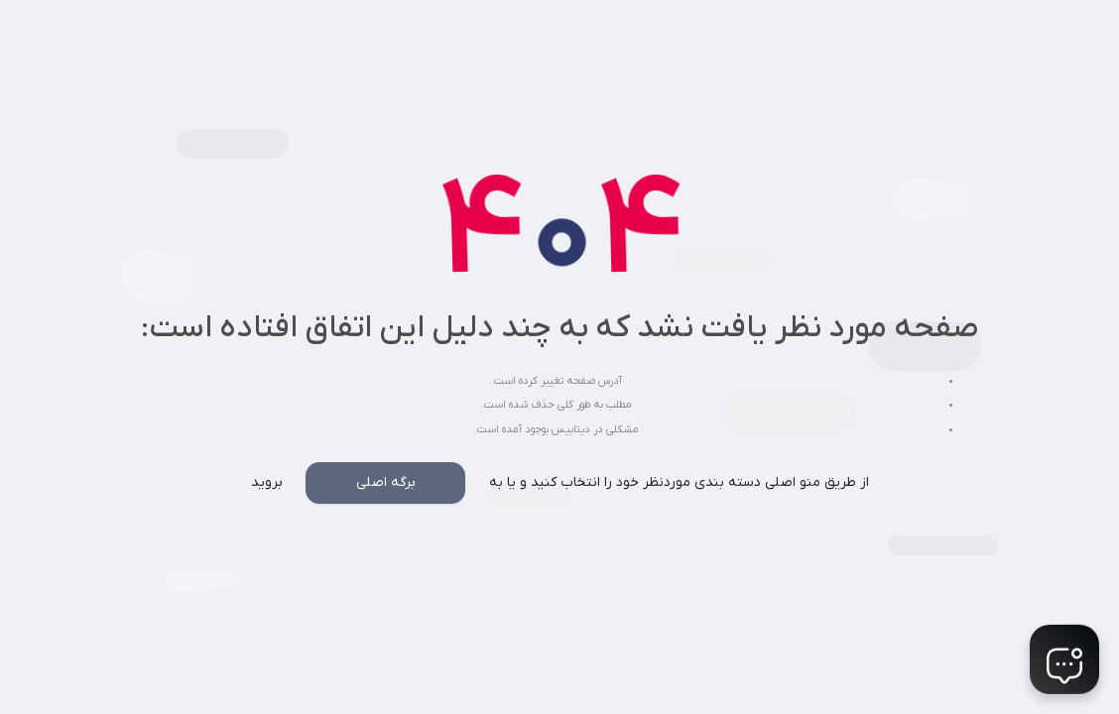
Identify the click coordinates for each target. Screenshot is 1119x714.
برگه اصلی (386, 482)
